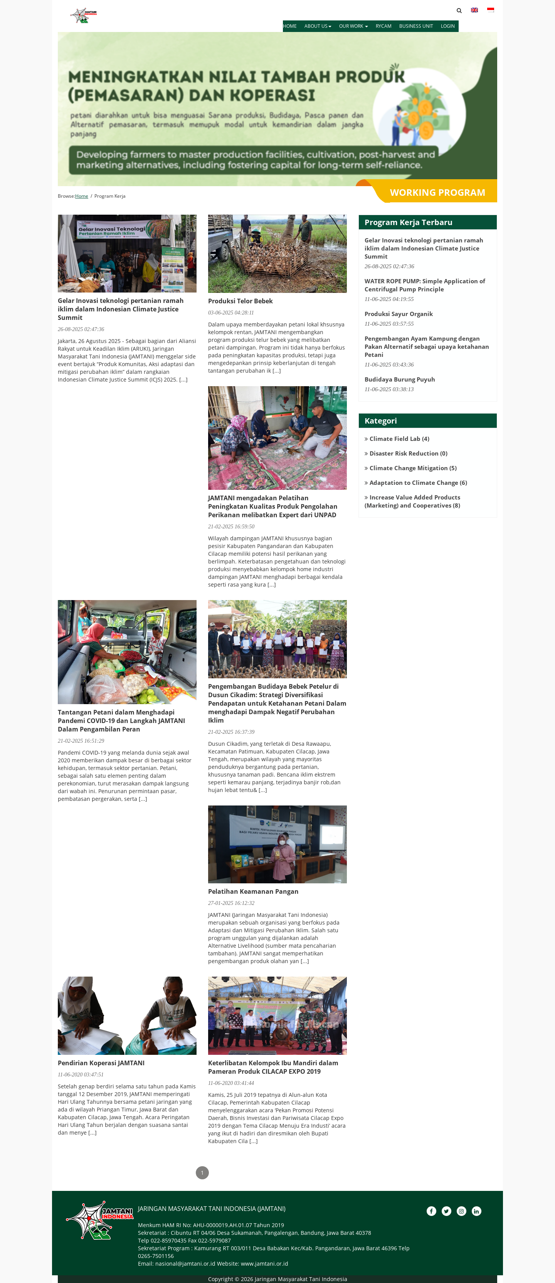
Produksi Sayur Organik (399, 314)
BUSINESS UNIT (416, 26)
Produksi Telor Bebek (240, 301)
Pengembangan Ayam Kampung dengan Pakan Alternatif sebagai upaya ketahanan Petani (427, 346)
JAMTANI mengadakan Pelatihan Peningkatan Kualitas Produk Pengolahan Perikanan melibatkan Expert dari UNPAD (273, 506)
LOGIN (448, 26)
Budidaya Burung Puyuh (400, 379)
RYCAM (384, 26)
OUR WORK (353, 26)
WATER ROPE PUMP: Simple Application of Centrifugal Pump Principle (425, 285)
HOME (290, 26)
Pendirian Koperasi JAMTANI (101, 1063)
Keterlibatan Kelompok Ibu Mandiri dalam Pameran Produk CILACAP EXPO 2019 (273, 1067)
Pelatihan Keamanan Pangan (253, 891)
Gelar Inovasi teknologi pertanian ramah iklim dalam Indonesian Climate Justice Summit (121, 309)
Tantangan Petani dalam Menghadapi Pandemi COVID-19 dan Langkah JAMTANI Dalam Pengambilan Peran (121, 720)
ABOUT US (317, 26)
